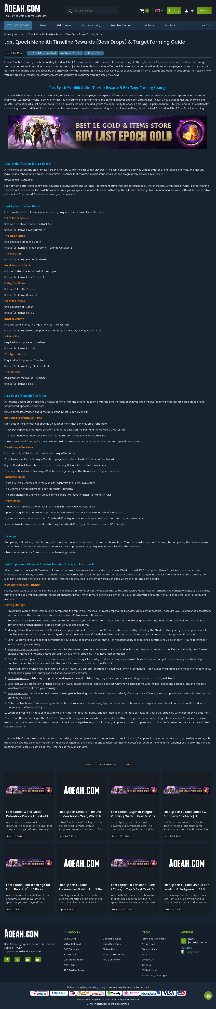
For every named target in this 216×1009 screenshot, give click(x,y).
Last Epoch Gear (93, 53)
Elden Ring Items (112, 944)
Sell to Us (146, 965)
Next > (128, 764)
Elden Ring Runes (112, 938)
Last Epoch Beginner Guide (42, 53)
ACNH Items (70, 965)
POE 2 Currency (111, 959)
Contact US (148, 959)
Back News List (108, 764)
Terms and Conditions (154, 938)
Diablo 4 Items (110, 949)
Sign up (204, 10)
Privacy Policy (149, 944)
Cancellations (149, 949)
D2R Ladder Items (73, 959)
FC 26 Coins (70, 954)
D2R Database (149, 970)
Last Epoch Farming (71, 53)
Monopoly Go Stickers (115, 954)
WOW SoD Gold (72, 944)
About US (147, 954)
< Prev (87, 764)
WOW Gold (70, 938)
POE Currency (71, 949)
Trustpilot (186, 947)
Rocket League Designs (154, 975)
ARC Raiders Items (74, 970)
